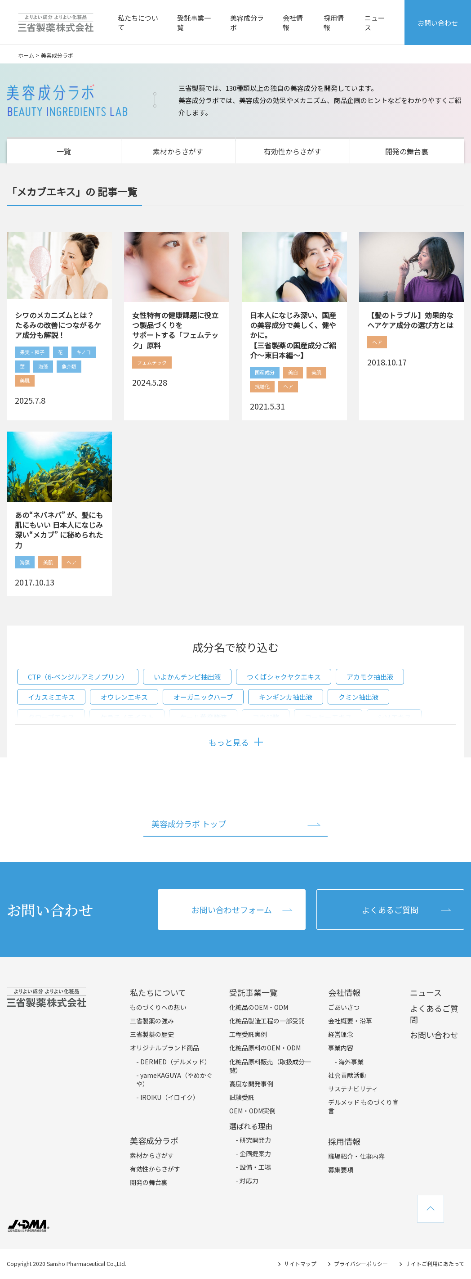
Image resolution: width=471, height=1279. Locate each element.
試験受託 (241, 1097)
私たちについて (138, 22)
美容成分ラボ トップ (188, 823)
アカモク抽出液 (370, 676)
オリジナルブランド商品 (164, 1047)
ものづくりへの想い (158, 1007)
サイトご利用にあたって (434, 1263)
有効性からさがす (292, 151)
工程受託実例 (248, 1034)
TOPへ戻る (430, 1209)
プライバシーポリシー (361, 1263)
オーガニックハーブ (203, 697)
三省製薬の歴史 (152, 1034)
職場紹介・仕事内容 (356, 1156)
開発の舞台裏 (406, 151)
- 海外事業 (349, 1061)
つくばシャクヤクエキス (284, 676)
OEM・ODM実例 (252, 1110)
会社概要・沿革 (350, 1020)
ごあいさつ (344, 1007)
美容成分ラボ (247, 22)
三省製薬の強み (152, 1020)
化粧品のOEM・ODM (258, 1007)
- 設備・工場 (253, 1166)
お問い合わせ (438, 22)
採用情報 (334, 22)
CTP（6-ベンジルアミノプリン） (78, 676)
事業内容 (340, 1047)
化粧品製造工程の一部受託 (267, 1020)
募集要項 (340, 1169)
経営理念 (340, 1034)
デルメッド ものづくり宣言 (363, 1107)
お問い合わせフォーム (231, 909)
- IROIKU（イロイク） (167, 1097)
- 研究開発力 (253, 1139)
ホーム (26, 55)
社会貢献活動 (347, 1075)
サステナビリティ (353, 1088)
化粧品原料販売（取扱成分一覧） (270, 1066)
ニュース (374, 22)
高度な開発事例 (251, 1083)
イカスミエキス (51, 697)
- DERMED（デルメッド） (173, 1061)
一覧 (64, 151)
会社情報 (293, 22)
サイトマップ (300, 1263)
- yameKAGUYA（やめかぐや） (174, 1080)
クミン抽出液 (358, 697)
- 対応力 (247, 1180)
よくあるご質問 (390, 909)
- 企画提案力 (253, 1153)
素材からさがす (178, 151)
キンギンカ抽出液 (286, 697)
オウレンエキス (124, 697)
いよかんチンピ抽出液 (187, 676)
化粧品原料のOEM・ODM (265, 1047)
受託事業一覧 (194, 22)
